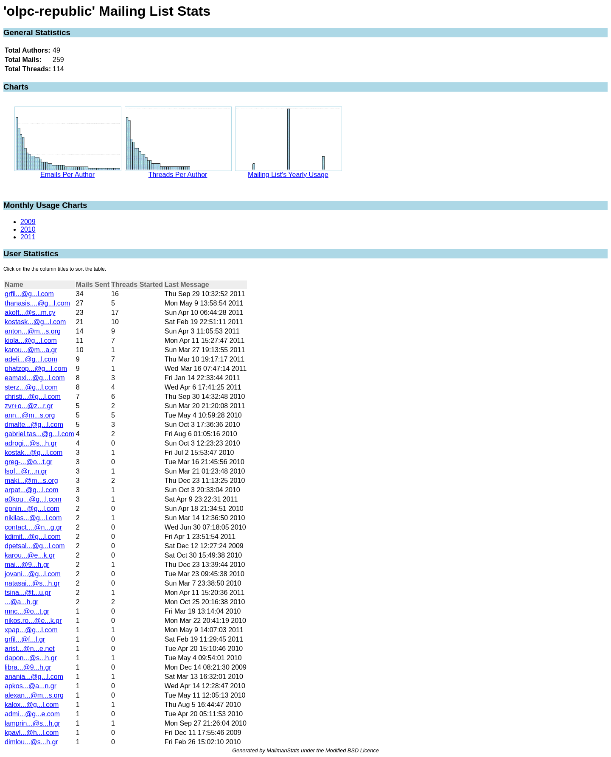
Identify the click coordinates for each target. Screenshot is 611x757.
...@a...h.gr (21, 602)
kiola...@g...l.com (31, 340)
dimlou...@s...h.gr (31, 742)
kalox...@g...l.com (32, 704)
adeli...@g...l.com (31, 359)
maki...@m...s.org (31, 480)
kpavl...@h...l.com (32, 732)
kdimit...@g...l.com (33, 536)
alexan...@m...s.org (34, 695)
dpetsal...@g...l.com (35, 546)
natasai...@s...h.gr (32, 583)
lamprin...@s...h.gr (32, 723)
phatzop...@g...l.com (36, 368)
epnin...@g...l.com (32, 508)
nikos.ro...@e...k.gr (33, 620)
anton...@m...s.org (33, 331)
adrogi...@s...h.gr (31, 443)
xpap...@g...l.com (31, 630)
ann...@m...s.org (30, 415)
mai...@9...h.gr (27, 564)
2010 (28, 229)
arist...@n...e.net (30, 648)
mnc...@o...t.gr (27, 611)
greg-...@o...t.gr (28, 461)
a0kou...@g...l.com (33, 499)
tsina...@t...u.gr (28, 592)
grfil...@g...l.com (29, 293)
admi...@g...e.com (32, 714)
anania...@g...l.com (34, 676)
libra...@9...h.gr (28, 667)
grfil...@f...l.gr (25, 639)
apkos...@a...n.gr (30, 686)
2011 (28, 237)
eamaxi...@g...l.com (35, 377)
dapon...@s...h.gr (31, 658)
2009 (28, 221)
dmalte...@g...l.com (34, 424)
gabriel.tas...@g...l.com (39, 433)
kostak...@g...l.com (33, 452)
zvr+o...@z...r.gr (29, 405)
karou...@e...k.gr (30, 555)
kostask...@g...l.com (35, 321)
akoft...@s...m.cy (30, 312)
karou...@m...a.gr (31, 349)
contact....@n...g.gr (33, 527)
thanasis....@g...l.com (37, 303)
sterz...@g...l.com (31, 387)
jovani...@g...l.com (33, 574)
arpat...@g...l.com (32, 489)
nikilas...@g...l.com (33, 517)
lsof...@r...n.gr (26, 471)
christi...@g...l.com (33, 396)
